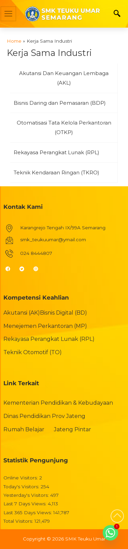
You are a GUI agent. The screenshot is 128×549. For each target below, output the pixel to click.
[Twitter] (24, 268)
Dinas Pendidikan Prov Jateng (44, 416)
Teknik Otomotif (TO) (32, 352)
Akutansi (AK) (21, 312)
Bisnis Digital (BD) (63, 312)
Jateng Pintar (72, 429)
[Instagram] (38, 268)
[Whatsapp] (110, 532)
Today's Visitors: (22, 486)
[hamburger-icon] (8, 13)
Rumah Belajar (23, 429)
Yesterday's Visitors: (26, 495)
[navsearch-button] (117, 14)
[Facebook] (10, 268)
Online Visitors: (21, 477)
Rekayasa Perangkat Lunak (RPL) (49, 339)
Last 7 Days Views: (25, 503)
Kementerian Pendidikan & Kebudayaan (58, 403)
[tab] (64, 78)
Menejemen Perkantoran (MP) (45, 326)
